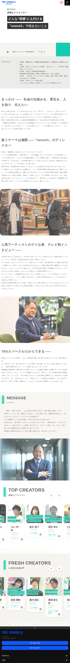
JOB (3, 660)
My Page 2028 (35, 643)
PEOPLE (5, 656)
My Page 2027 (35, 648)
